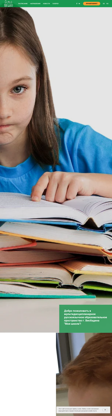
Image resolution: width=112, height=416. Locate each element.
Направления (35, 3)
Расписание (23, 3)
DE (104, 3)
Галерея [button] (55, 3)
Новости (46, 3)
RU (107, 3)
